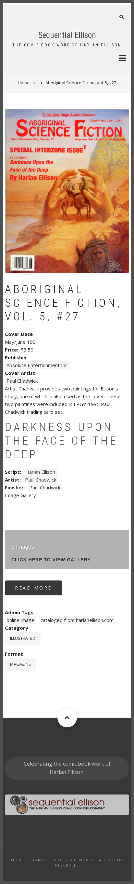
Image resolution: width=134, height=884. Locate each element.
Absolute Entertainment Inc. (37, 365)
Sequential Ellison (67, 35)
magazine (20, 664)
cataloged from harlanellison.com (77, 620)
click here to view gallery (51, 559)
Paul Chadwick (22, 380)
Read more (38, 590)
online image (20, 620)
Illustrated (22, 638)
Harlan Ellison (40, 472)
